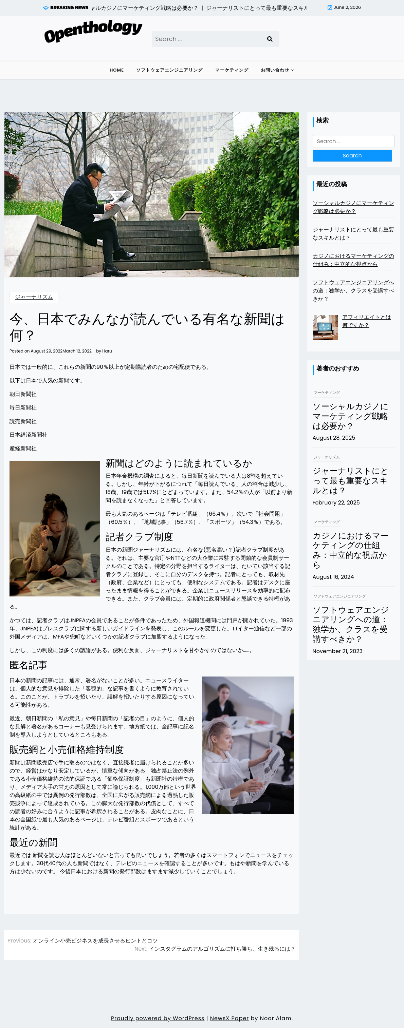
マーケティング (232, 70)
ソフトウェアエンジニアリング (169, 70)
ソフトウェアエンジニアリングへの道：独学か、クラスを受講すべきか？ (351, 625)
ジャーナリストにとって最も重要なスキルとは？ (351, 481)
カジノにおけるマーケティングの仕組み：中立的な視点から (351, 550)
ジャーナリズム (34, 297)
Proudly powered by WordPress (157, 1018)
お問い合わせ (275, 70)
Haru (107, 351)
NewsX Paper (229, 1018)
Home (117, 70)
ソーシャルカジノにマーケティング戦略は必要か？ (351, 416)
